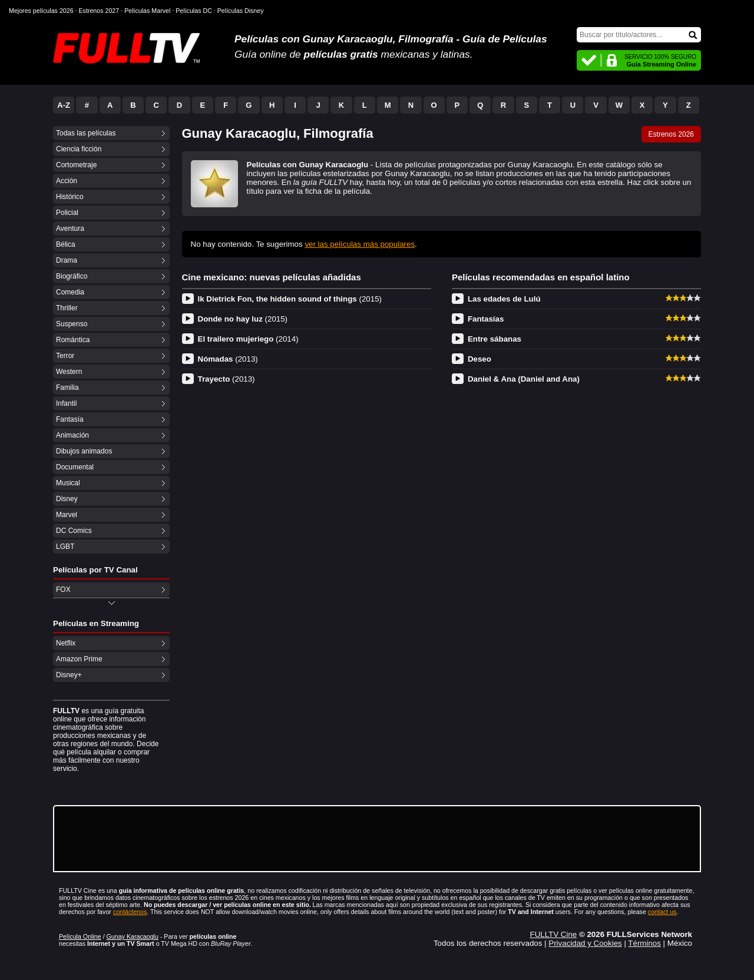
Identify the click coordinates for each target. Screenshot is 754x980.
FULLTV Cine (553, 934)
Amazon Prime (79, 659)
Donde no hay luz (243, 318)
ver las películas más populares (360, 244)
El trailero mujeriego (248, 339)
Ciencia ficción (78, 149)
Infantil (66, 403)
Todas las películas (85, 133)
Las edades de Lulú (504, 298)
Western (69, 372)
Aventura (70, 228)
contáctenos (130, 911)
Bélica (65, 244)
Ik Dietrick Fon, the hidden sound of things (290, 298)
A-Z (63, 105)
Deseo (479, 359)
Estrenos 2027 (99, 10)
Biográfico (71, 276)
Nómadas (228, 359)
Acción (66, 181)
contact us (662, 911)
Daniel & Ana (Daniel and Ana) (524, 379)
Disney (67, 499)
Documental (75, 467)
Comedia (70, 292)
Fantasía (70, 419)
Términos (644, 943)
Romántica (73, 340)
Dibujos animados (84, 451)
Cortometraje (76, 165)
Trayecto (226, 379)
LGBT (65, 546)
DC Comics (74, 531)
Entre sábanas (494, 339)
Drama (66, 260)
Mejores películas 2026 (41, 10)
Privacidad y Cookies (584, 943)
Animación (72, 435)
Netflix (65, 643)
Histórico (70, 197)
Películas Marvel (147, 10)
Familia (67, 387)
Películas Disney (240, 10)
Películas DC (194, 10)
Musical (68, 483)
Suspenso (71, 324)
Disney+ (69, 675)
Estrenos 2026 (671, 134)
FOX (63, 589)
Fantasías (486, 318)
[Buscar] (639, 34)
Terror (65, 356)
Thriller (67, 308)
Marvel (66, 515)
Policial (67, 212)
